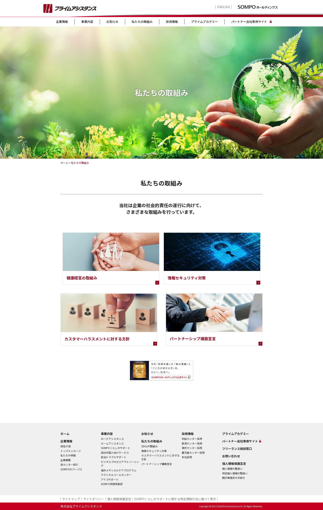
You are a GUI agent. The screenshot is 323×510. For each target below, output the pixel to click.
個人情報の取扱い (232, 468)
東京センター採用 (192, 448)
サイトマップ (71, 498)
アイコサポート (110, 479)
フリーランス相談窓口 (237, 448)
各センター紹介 (69, 464)
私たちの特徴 (68, 455)
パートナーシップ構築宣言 (156, 464)
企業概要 (65, 460)
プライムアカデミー (204, 21)
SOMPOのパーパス (71, 469)
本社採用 (187, 457)
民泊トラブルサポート (113, 457)
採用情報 (172, 21)
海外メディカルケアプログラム (118, 470)
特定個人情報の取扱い (235, 473)
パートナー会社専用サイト (249, 21)
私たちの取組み (142, 21)
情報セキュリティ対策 (154, 451)
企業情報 (62, 21)
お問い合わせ (231, 456)
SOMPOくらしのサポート (115, 448)
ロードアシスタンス (112, 438)
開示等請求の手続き (233, 477)
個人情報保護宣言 (234, 463)
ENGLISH (223, 7)
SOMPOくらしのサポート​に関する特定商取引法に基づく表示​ (175, 498)
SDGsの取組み (149, 446)
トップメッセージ (70, 451)
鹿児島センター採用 (193, 452)
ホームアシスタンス (112, 443)
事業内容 (87, 21)
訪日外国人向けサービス (115, 452)
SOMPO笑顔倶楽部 (112, 484)
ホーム (64, 434)
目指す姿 (65, 446)
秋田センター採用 (192, 438)
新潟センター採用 (192, 443)
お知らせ (112, 21)
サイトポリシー (93, 498)
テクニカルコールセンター (116, 475)
